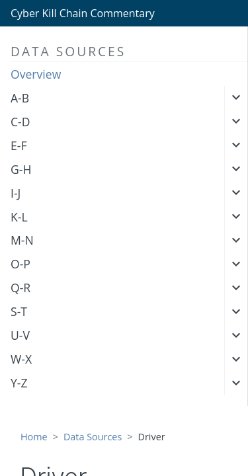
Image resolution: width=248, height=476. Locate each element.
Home (34, 436)
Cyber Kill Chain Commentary (83, 13)
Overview (36, 74)
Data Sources (92, 436)
